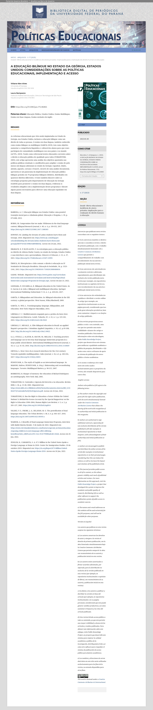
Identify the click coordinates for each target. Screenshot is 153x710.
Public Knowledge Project (91, 339)
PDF (83, 125)
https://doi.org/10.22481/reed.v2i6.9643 (31, 320)
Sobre (13, 50)
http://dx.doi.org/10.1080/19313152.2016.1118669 (49, 346)
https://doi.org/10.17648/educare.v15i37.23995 (34, 258)
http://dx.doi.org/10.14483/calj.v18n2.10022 (33, 331)
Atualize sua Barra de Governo (42, 1)
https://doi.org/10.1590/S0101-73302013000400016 (40, 269)
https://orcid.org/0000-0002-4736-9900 (23, 98)
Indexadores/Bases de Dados (55, 50)
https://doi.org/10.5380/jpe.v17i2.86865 (31, 107)
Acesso (139, 25)
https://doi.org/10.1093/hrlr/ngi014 (37, 405)
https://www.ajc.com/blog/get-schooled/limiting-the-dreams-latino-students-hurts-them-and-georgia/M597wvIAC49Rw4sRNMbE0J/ (35, 241)
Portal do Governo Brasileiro (17, 1)
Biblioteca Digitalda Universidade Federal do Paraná (87, 12)
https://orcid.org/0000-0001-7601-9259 (22, 88)
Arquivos (33, 50)
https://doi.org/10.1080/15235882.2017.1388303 (29, 229)
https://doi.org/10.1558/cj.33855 (28, 357)
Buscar (136, 50)
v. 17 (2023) (31, 57)
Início (13, 57)
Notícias (77, 50)
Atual (23, 50)
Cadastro (130, 25)
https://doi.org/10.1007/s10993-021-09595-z (28, 416)
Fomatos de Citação (89, 176)
